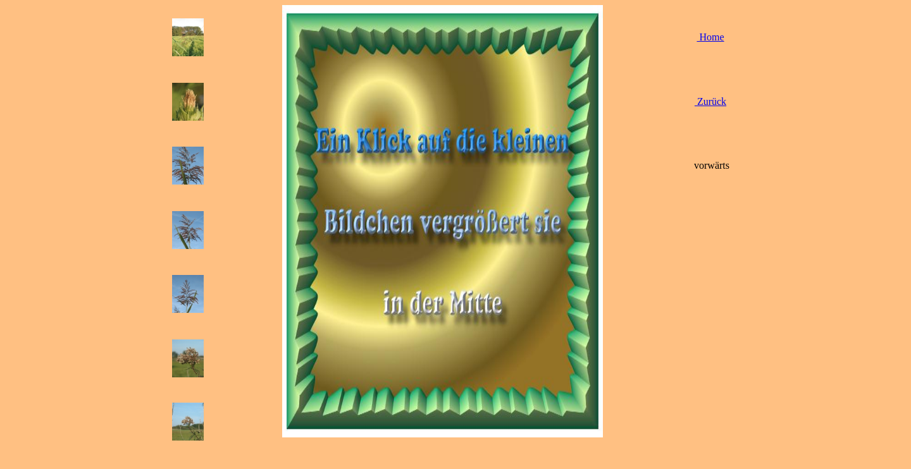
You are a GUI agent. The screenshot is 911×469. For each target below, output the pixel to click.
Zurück (710, 101)
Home (710, 37)
